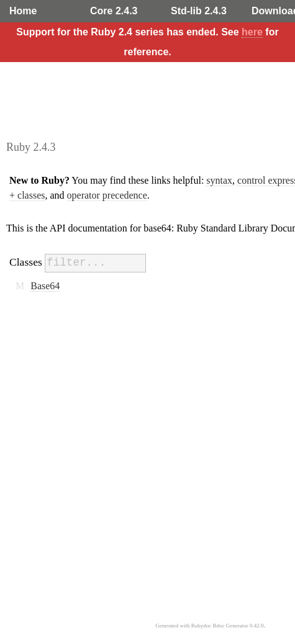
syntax (219, 180)
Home (23, 11)
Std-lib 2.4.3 (199, 11)
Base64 (45, 286)
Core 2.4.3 (113, 11)
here (252, 32)
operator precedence (107, 195)
